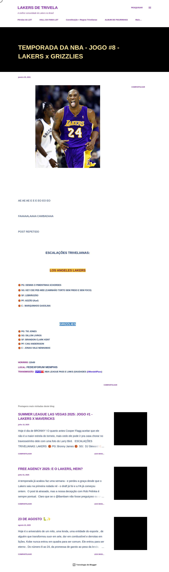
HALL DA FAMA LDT (49, 20)
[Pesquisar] (137, 8)
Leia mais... (99, 454)
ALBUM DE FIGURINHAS (116, 20)
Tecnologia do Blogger (85, 564)
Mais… (138, 20)
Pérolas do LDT (25, 20)
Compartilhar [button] (138, 87)
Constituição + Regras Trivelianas (81, 20)
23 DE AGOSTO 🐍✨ (34, 519)
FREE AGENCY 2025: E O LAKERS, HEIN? (50, 469)
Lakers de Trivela (38, 7)
